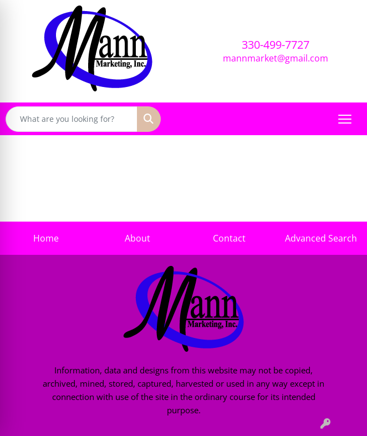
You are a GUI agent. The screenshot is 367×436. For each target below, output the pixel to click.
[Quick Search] (71, 119)
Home (46, 238)
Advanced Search (321, 238)
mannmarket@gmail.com (275, 58)
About (137, 238)
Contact (229, 238)
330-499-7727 (275, 44)
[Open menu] (345, 119)
